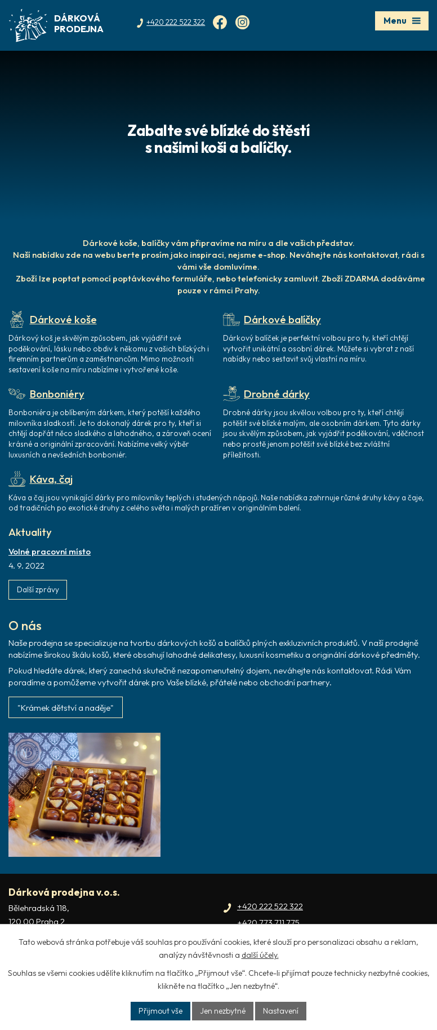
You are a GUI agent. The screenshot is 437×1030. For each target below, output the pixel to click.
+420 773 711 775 (268, 922)
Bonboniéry (46, 393)
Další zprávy (38, 589)
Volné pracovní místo (49, 551)
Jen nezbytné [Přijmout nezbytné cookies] (223, 1011)
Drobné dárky (266, 393)
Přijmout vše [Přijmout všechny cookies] (160, 1011)
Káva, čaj (40, 479)
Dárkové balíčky (272, 319)
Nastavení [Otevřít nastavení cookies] (280, 1011)
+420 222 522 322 (270, 906)
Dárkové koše (52, 319)
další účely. (260, 955)
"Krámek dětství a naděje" (65, 707)
